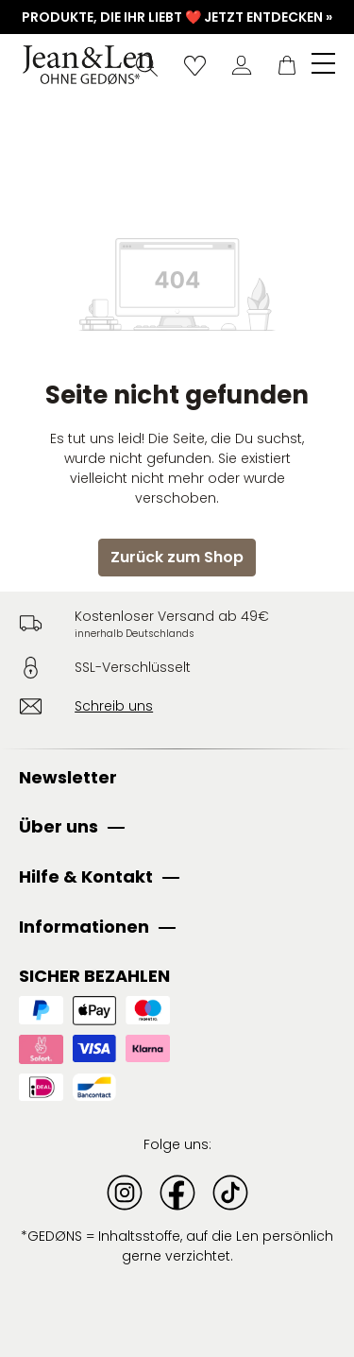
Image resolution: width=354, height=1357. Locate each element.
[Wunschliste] (195, 65)
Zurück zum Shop (177, 557)
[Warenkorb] (287, 65)
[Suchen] (147, 65)
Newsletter (68, 777)
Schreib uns (114, 705)
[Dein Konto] (241, 65)
